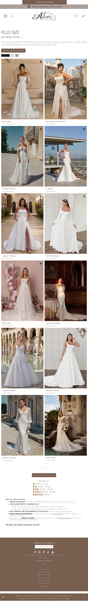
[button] (5, 16)
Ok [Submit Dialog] (84, 598)
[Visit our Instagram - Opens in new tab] (39, 553)
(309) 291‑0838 (44, 559)
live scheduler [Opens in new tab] (57, 514)
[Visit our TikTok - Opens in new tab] (48, 553)
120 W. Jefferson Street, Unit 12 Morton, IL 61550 (44, 556)
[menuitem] (5, 16)
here (67, 600)
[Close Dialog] (3, 598)
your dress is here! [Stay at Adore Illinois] (44, 2)
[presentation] (22, 89)
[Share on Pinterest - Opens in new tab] (41, 62)
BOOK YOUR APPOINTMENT (14, 51)
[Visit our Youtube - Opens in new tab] (53, 553)
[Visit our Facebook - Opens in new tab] (35, 553)
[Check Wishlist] (76, 16)
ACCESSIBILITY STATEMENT (44, 562)
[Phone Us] (12, 16)
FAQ (44, 565)
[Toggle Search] (83, 16)
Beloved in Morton (64, 519)
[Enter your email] (44, 548)
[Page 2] (45, 468)
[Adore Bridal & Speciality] (44, 16)
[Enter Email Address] (51, 548)
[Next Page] (47, 468)
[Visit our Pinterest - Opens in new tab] (44, 553)
